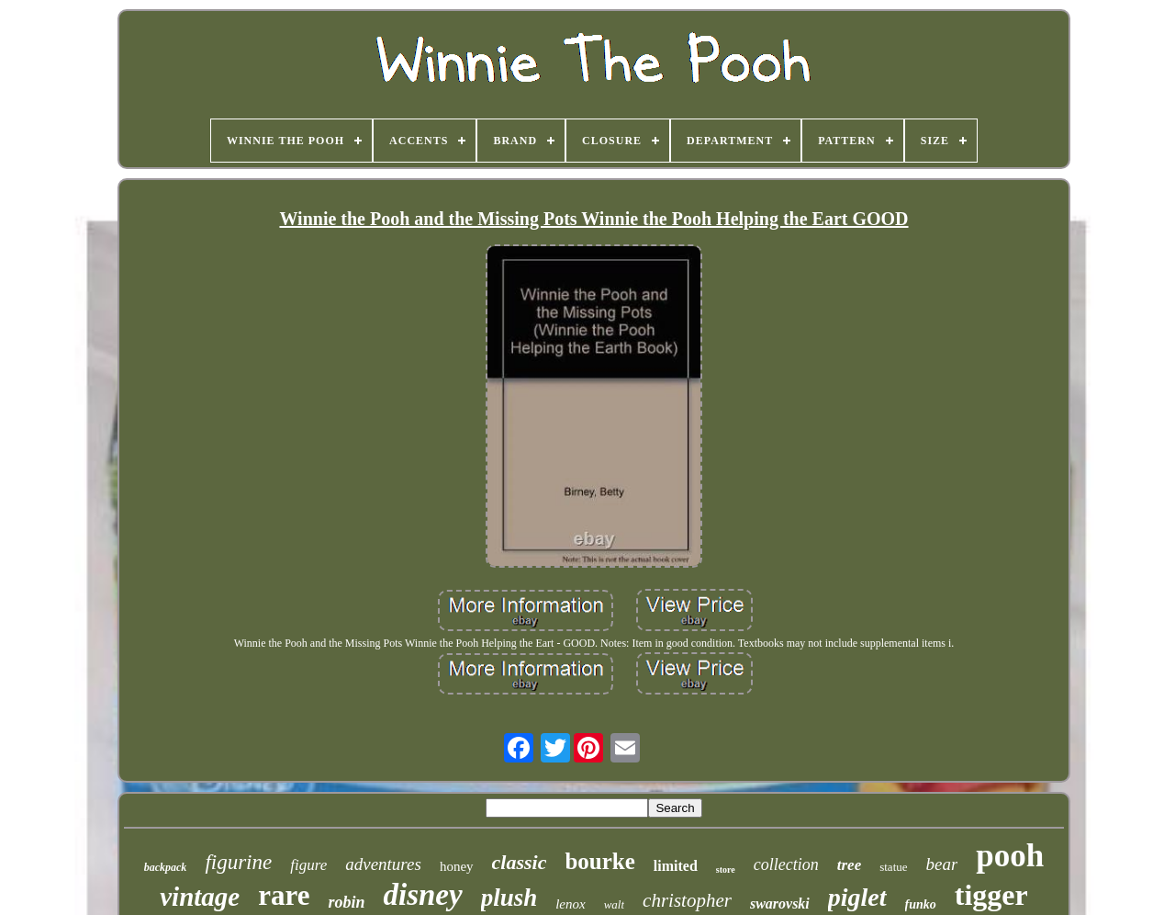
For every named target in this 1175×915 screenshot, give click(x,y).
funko (920, 904)
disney (422, 894)
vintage (200, 896)
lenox (570, 904)
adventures (383, 864)
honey (457, 866)
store (725, 869)
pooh (1010, 856)
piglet (857, 897)
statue (893, 867)
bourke (599, 861)
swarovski (780, 903)
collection (786, 864)
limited (676, 866)
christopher (687, 900)
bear (942, 864)
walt (614, 904)
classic (519, 862)
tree (849, 865)
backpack (165, 867)
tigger (991, 894)
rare (283, 895)
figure (308, 865)
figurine (238, 862)
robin (346, 902)
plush (509, 897)
